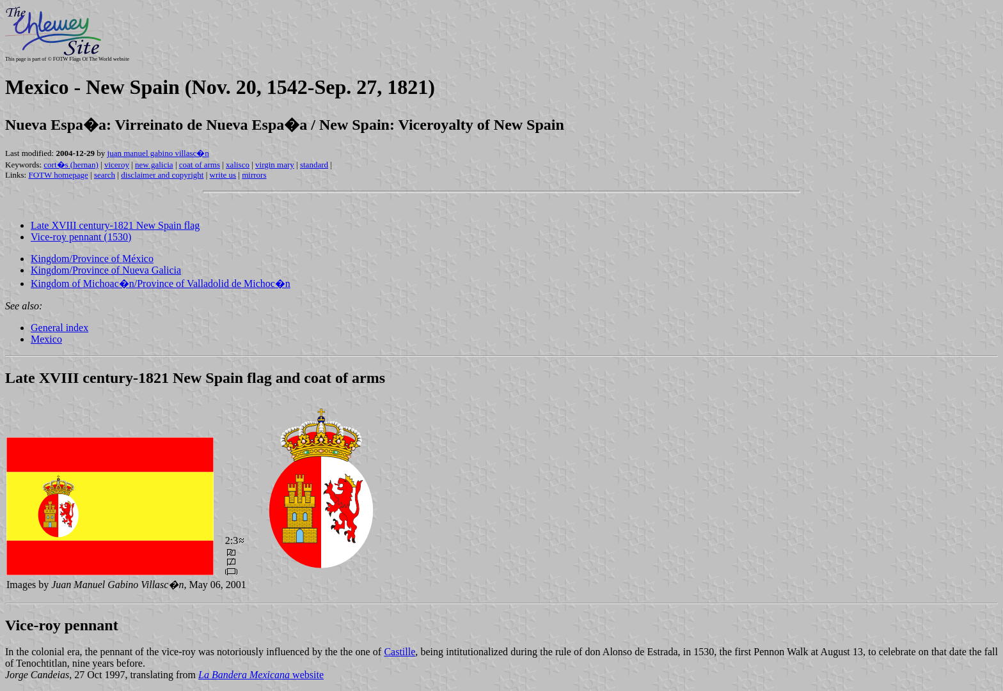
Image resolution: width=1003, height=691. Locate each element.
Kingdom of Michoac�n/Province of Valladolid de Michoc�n (160, 283)
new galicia (154, 164)
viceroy (116, 164)
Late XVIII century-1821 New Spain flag (115, 225)
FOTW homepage (58, 175)
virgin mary (274, 164)
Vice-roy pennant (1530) (81, 236)
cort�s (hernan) (71, 164)
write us (223, 175)
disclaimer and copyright (162, 175)
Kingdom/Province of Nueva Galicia (106, 270)
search (104, 175)
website (261, 674)
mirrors (254, 175)
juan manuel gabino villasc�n (158, 153)
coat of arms (199, 164)
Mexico (46, 339)
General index (59, 327)
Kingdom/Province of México (92, 258)
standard (314, 164)
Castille (399, 651)
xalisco (237, 164)
